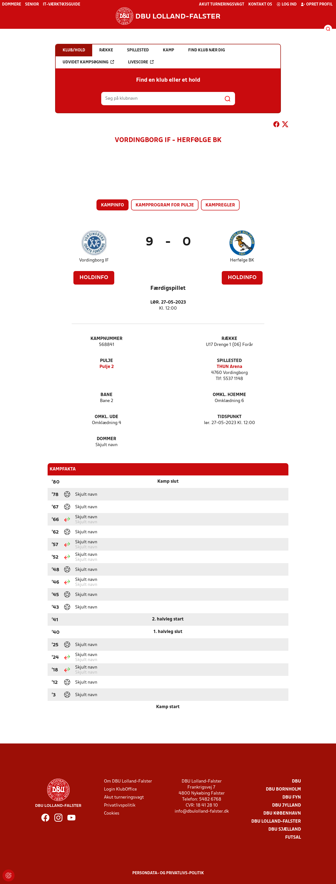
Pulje (106, 361)
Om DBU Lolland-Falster (128, 781)
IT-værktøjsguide (61, 4)
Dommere (11, 4)
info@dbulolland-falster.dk (202, 811)
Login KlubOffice (120, 789)
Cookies (111, 813)
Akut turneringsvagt (221, 4)
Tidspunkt (229, 417)
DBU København (282, 813)
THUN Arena (229, 367)
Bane (106, 395)
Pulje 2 (106, 367)
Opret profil (316, 4)
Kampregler (220, 205)
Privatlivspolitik (119, 805)
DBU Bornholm (283, 789)
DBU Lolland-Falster (276, 821)
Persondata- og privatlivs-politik (168, 873)
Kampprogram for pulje (165, 205)
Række (229, 339)
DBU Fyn (291, 797)
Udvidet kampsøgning (88, 62)
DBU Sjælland (284, 829)
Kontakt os (260, 4)
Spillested (229, 361)
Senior (32, 4)
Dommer (106, 439)
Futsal (293, 837)
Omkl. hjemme (229, 395)
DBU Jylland (286, 805)
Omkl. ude (106, 417)
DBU (296, 781)
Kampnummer (106, 339)
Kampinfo (112, 205)
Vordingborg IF (94, 260)
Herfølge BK (242, 260)
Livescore (141, 62)
